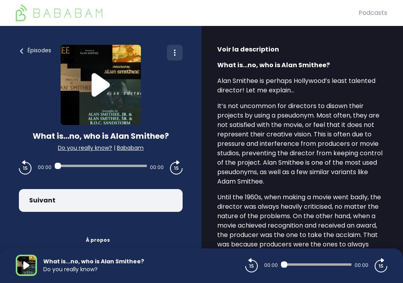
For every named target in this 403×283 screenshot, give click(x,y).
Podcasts (373, 12)
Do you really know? (85, 148)
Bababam (130, 148)
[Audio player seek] (101, 166)
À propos (98, 240)
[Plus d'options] (175, 53)
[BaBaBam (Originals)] (187, 13)
